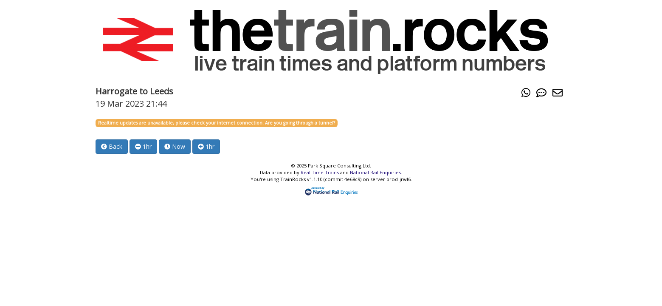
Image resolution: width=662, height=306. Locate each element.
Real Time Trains (320, 172)
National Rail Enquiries (375, 172)
